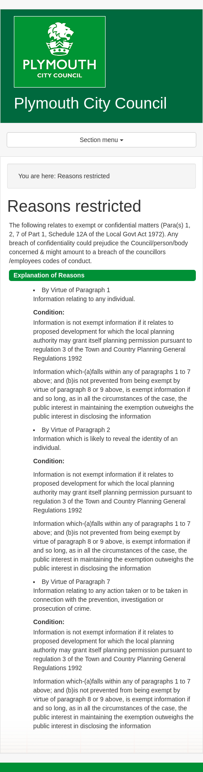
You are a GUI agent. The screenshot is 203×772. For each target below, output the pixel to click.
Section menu (101, 139)
